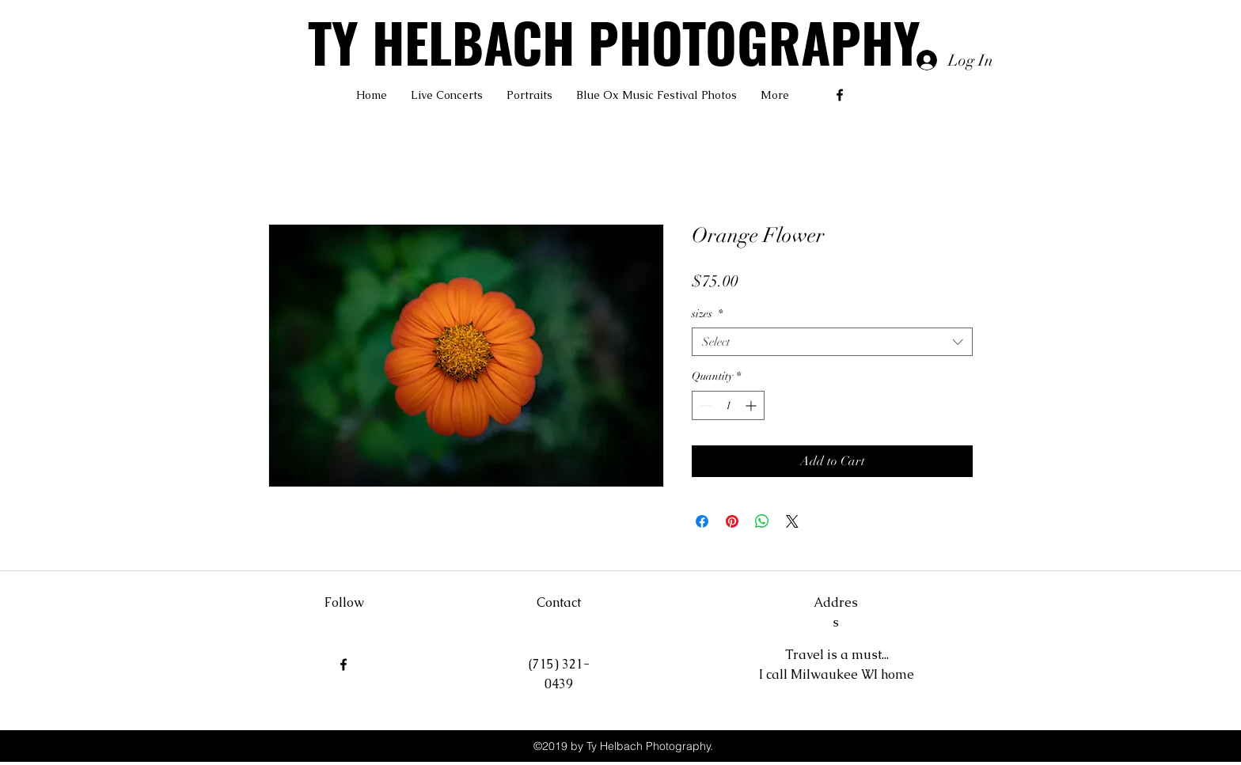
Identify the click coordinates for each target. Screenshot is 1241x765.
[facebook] (840, 95)
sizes (707, 313)
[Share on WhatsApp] (762, 521)
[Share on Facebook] (702, 521)
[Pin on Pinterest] (732, 521)
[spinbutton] (728, 405)
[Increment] (752, 405)
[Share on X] (792, 521)
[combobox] (832, 342)
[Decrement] (704, 405)
